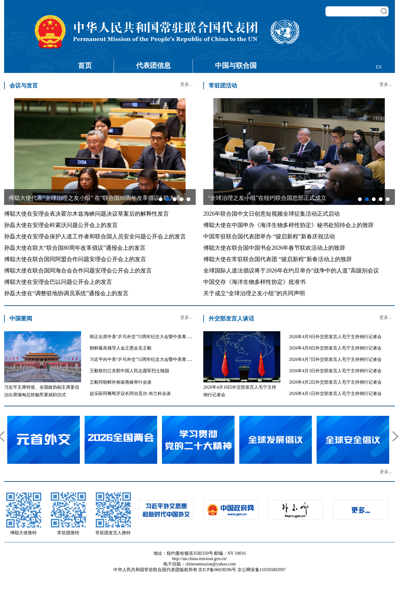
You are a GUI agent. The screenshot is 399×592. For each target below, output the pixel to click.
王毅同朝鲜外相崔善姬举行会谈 (121, 382)
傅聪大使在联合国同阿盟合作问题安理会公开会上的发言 (75, 259)
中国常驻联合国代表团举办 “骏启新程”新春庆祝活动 (269, 236)
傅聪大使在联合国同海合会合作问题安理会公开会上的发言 (78, 270)
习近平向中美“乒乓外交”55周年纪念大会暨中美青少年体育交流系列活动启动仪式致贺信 (175, 359)
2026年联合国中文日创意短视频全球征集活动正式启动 (271, 214)
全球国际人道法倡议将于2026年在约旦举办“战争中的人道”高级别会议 (291, 270)
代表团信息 (153, 65)
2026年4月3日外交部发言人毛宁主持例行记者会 (335, 370)
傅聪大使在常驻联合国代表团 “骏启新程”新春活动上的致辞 (277, 259)
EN (379, 67)
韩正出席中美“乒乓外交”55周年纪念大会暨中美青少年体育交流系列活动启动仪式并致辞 (175, 336)
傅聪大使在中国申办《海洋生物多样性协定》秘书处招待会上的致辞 (288, 225)
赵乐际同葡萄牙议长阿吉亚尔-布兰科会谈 (130, 393)
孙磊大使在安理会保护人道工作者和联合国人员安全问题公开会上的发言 (95, 236)
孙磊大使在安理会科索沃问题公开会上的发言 (61, 225)
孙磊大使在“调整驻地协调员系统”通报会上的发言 (66, 293)
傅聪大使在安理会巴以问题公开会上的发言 (58, 282)
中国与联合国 (236, 65)
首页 (85, 65)
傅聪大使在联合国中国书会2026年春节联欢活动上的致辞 (274, 248)
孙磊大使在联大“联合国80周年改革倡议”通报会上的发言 (75, 248)
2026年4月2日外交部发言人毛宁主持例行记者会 (335, 382)
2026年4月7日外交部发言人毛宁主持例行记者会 (335, 359)
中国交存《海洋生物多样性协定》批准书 (254, 282)
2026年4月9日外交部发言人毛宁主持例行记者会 (335, 336)
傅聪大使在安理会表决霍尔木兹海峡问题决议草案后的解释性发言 (86, 214)
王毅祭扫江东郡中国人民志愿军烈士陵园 (129, 370)
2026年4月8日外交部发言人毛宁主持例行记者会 (335, 348)
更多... (186, 84)
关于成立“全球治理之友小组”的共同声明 (254, 293)
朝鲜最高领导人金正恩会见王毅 (121, 348)
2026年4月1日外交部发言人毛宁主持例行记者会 (335, 393)
